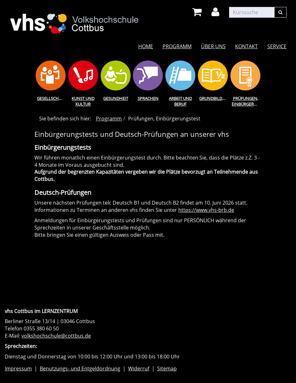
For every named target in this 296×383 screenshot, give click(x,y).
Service (277, 46)
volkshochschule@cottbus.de (56, 335)
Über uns (213, 46)
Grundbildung (214, 98)
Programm (177, 46)
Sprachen (148, 98)
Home (145, 46)
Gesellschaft (51, 98)
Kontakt (246, 46)
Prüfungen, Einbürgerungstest (247, 101)
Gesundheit (115, 98)
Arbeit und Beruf (180, 101)
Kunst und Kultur (83, 101)
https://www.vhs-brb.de (206, 209)
